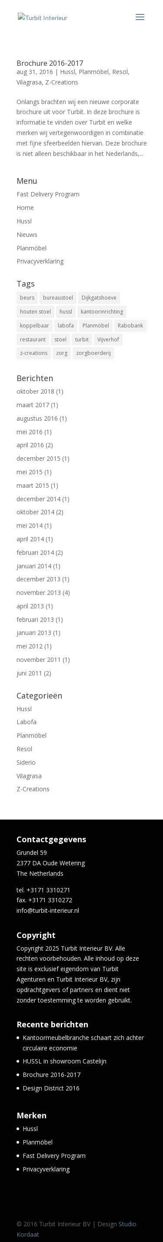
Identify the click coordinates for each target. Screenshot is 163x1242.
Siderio (26, 762)
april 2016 (30, 445)
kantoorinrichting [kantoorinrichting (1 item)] (102, 311)
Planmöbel (94, 72)
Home (25, 207)
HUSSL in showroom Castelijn (64, 1061)
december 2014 (38, 499)
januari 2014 (34, 566)
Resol (120, 72)
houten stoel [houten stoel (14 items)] (35, 311)
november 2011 (39, 659)
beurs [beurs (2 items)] (27, 297)
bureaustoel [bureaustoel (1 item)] (58, 297)
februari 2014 (35, 552)
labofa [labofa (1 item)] (66, 325)
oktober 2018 (35, 391)
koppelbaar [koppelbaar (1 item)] (34, 325)
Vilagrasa (29, 82)
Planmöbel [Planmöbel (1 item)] (96, 325)
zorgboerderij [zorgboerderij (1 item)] (93, 353)
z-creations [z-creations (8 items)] (33, 353)
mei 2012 (30, 646)
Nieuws (27, 234)
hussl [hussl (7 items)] (66, 311)
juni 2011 (29, 673)
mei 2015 (30, 472)
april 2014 (30, 539)
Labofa (27, 722)
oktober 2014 (35, 512)
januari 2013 (34, 632)
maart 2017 (33, 405)
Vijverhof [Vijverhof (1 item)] (108, 339)
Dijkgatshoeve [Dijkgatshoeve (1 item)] (99, 297)
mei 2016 (30, 432)
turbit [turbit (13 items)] (82, 339)
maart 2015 (33, 485)
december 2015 (38, 458)
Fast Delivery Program (48, 194)
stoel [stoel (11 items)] (60, 339)
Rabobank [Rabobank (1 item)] (130, 325)
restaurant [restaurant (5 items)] (33, 339)
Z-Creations (61, 82)
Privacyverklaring (40, 261)
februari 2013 (35, 619)
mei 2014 (30, 525)
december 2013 (38, 579)
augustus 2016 (37, 418)
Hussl (67, 72)
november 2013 (39, 592)
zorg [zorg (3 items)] (61, 353)
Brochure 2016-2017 (50, 63)
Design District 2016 (51, 1088)
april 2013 (30, 606)
